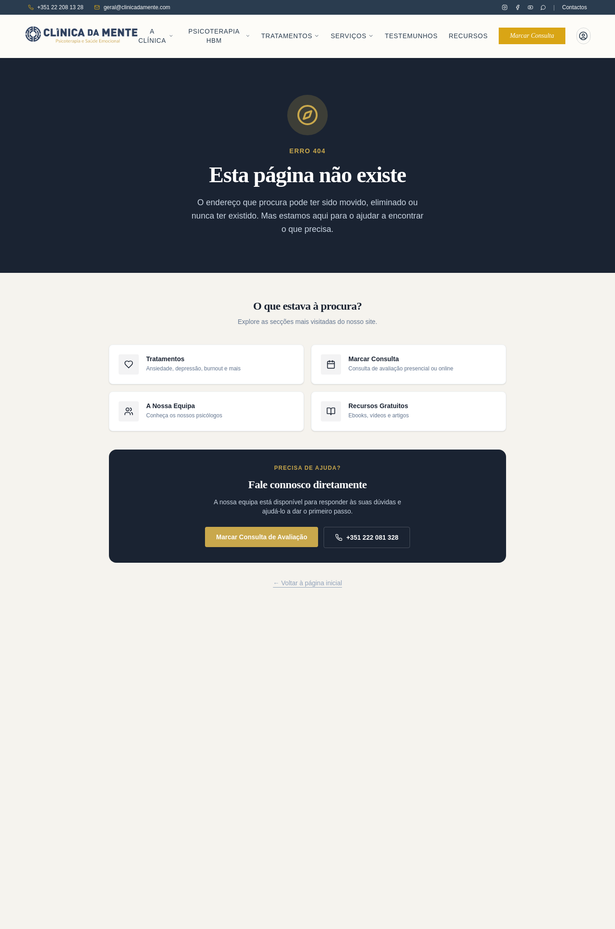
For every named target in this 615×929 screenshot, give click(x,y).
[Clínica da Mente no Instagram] (504, 7)
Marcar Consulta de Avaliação (261, 542)
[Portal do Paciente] (583, 38)
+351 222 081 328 (366, 543)
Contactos (574, 7)
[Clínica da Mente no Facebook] (517, 7)
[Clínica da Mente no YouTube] (530, 7)
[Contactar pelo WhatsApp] (543, 7)
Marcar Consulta (532, 38)
